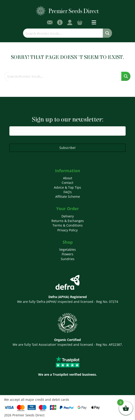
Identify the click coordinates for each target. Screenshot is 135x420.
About (67, 178)
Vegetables (67, 249)
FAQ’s (68, 192)
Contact (67, 182)
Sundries (67, 259)
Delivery (67, 216)
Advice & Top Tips (67, 187)
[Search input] (63, 33)
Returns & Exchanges (67, 221)
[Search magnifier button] (107, 33)
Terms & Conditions (68, 225)
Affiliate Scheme (67, 196)
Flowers (67, 254)
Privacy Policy (67, 230)
